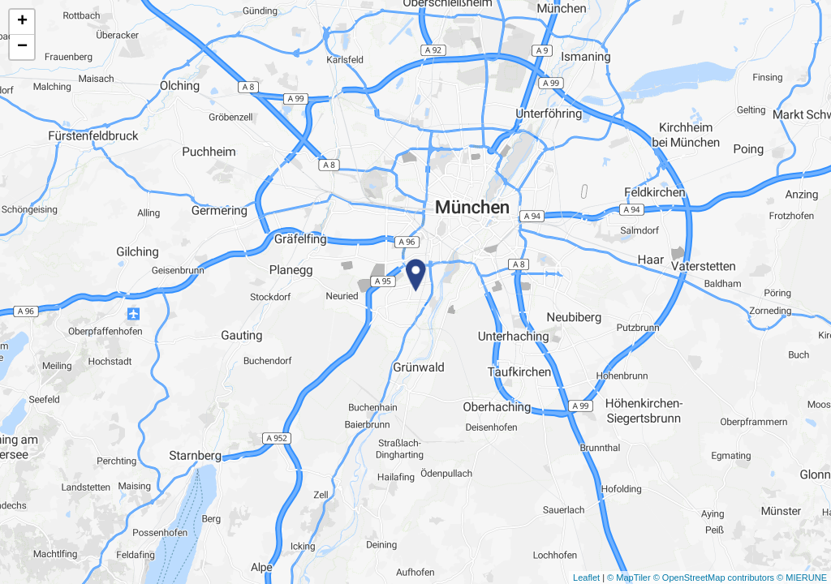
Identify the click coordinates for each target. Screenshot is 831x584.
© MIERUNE (802, 577)
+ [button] (22, 22)
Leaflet (586, 577)
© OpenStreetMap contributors (713, 577)
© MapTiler (629, 577)
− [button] (22, 47)
